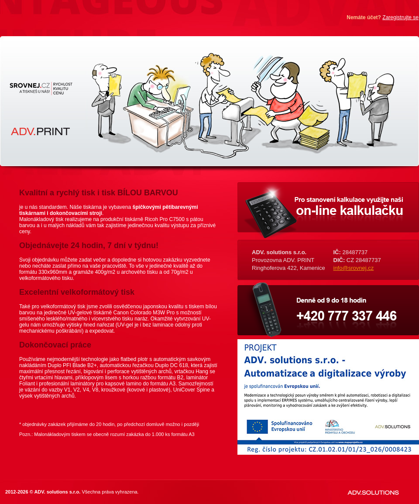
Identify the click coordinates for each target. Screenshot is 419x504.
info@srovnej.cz (353, 268)
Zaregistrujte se (400, 17)
